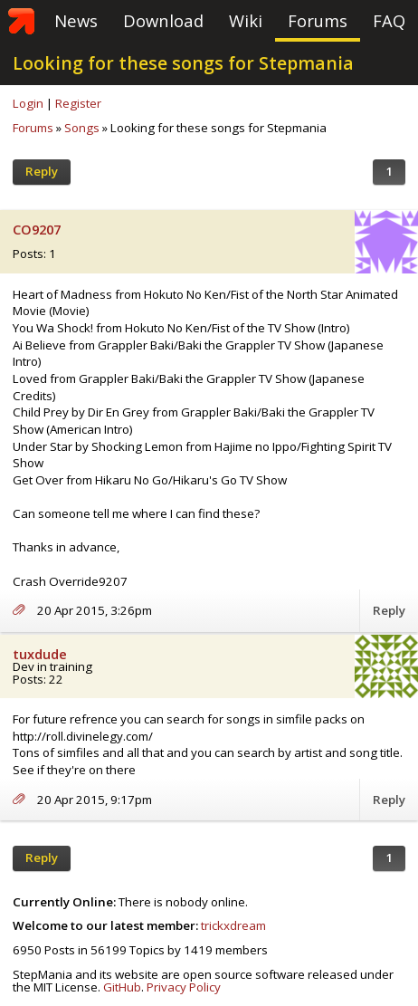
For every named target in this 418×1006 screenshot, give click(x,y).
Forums (317, 20)
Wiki (245, 20)
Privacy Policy (184, 987)
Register (78, 103)
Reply (41, 171)
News (76, 20)
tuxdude (40, 654)
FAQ (389, 20)
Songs (82, 128)
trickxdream (233, 925)
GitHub (122, 987)
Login (28, 103)
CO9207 (37, 229)
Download (163, 20)
